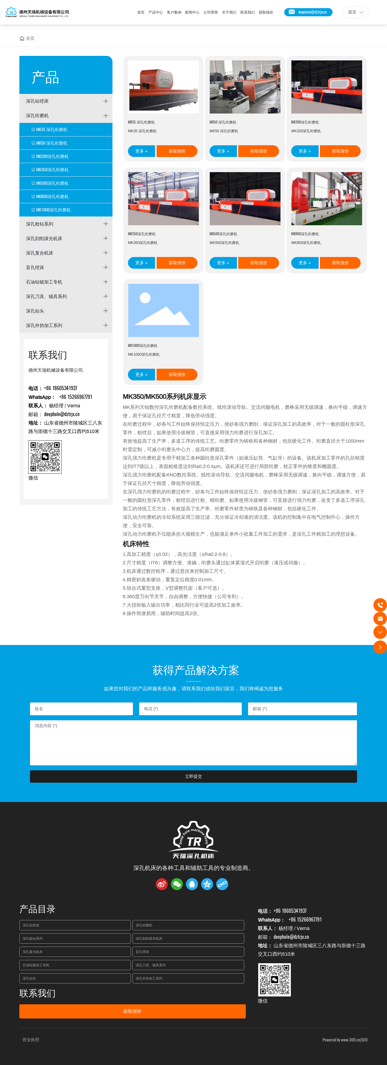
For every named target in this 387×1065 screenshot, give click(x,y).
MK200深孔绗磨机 (305, 122)
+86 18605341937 (60, 388)
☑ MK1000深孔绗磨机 (51, 210)
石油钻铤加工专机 (44, 282)
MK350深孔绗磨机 (142, 233)
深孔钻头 (35, 311)
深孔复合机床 (39, 253)
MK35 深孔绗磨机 (141, 122)
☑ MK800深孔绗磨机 (50, 196)
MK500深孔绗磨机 (223, 233)
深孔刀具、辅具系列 (46, 296)
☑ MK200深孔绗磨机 (50, 156)
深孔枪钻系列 (39, 224)
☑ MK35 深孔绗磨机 (49, 129)
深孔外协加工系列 (44, 325)
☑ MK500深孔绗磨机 (50, 183)
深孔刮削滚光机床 (44, 238)
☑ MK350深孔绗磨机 (50, 169)
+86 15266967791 (75, 397)
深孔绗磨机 (37, 115)
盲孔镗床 (35, 267)
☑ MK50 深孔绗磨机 (49, 143)
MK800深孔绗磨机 (305, 233)
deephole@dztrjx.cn (312, 12)
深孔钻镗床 (37, 101)
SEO (364, 1040)
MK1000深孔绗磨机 (143, 345)
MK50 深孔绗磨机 (223, 122)
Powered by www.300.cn (341, 1040)
